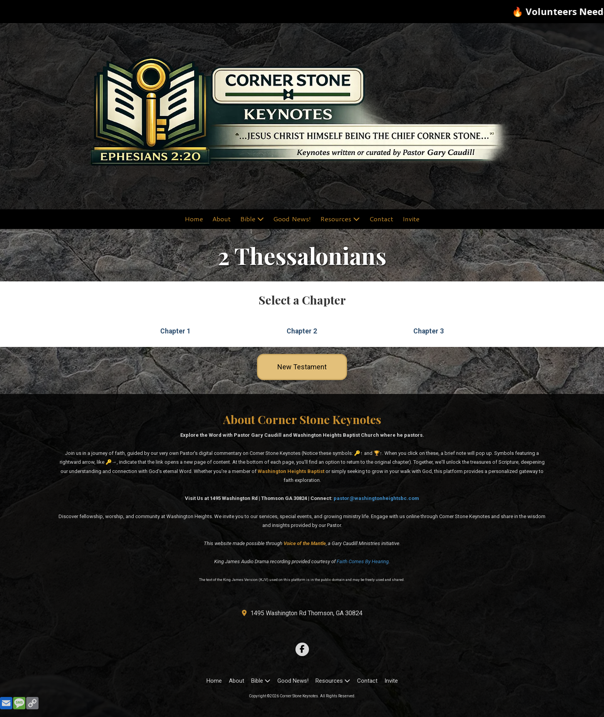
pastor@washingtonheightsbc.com (376, 498)
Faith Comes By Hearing (363, 561)
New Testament (302, 367)
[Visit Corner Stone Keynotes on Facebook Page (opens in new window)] (302, 649)
